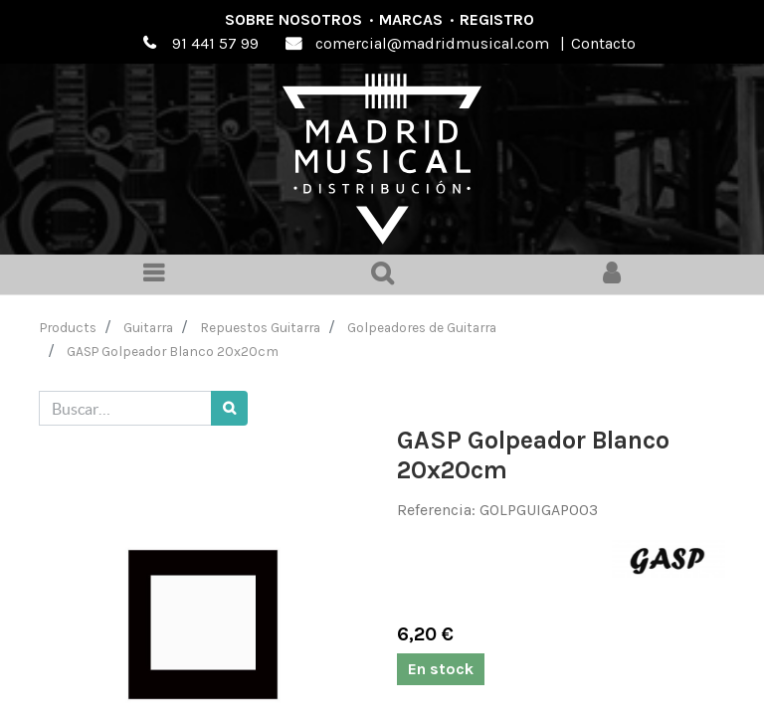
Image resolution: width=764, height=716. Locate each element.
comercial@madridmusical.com (432, 43)
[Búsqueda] (229, 408)
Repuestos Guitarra (260, 327)
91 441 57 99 (215, 43)
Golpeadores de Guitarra (421, 327)
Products (68, 327)
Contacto (603, 43)
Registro (497, 19)
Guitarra (148, 327)
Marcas (411, 19)
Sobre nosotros (293, 19)
